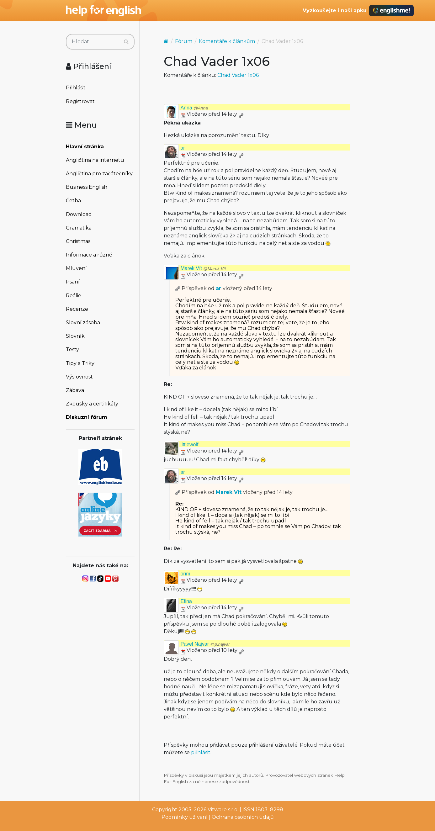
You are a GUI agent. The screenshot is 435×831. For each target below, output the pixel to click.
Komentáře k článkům (227, 41)
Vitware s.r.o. (223, 809)
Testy (72, 349)
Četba (73, 201)
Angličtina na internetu (95, 160)
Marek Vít (203, 268)
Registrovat (80, 101)
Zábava (75, 390)
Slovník (75, 336)
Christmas (78, 241)
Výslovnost (79, 377)
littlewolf (189, 444)
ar (182, 148)
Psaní (73, 282)
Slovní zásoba (83, 323)
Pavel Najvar (205, 644)
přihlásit (200, 752)
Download (79, 214)
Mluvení (76, 268)
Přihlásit (76, 88)
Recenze (77, 309)
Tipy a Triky (80, 363)
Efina (186, 601)
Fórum (183, 41)
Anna (194, 107)
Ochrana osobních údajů (243, 817)
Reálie (73, 296)
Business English (86, 187)
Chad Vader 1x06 (238, 75)
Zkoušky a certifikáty (92, 404)
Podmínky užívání (185, 817)
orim (185, 573)
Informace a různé (89, 255)
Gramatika (79, 228)
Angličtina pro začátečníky (99, 174)
